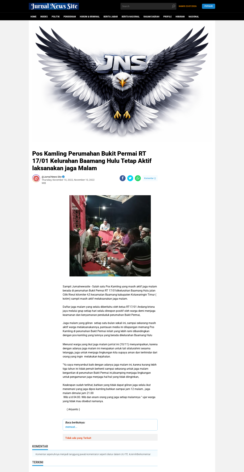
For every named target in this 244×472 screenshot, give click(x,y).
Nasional (194, 16)
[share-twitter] (130, 178)
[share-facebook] (123, 178)
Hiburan (180, 16)
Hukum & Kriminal (90, 16)
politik (56, 16)
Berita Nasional (131, 16)
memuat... (71, 427)
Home (33, 16)
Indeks (44, 16)
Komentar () (150, 178)
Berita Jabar (111, 16)
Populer (209, 6)
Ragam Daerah (151, 16)
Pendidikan (70, 16)
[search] (148, 6)
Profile (167, 16)
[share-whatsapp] (138, 178)
